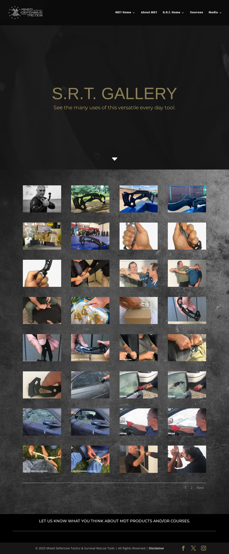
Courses (196, 12)
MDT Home (123, 12)
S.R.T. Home (171, 12)
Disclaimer (156, 548)
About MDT (149, 12)
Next (200, 487)
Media (213, 12)
